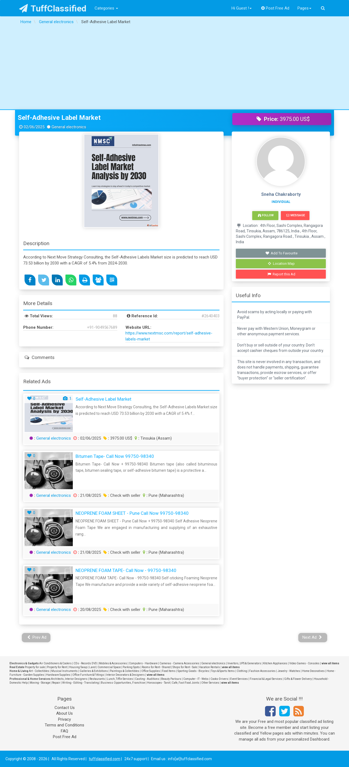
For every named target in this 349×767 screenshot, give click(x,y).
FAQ (64, 731)
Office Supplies (150, 670)
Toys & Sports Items (223, 670)
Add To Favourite (281, 253)
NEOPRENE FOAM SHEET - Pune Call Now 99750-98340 (132, 513)
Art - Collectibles (39, 670)
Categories (106, 8)
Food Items (169, 670)
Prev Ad (37, 637)
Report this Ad (281, 274)
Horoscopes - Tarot (158, 682)
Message (295, 215)
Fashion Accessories (262, 670)
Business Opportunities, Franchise (123, 682)
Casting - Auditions (147, 678)
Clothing (242, 670)
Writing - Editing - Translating (80, 682)
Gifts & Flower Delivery (298, 678)
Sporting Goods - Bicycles (193, 670)
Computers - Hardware (143, 663)
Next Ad (312, 637)
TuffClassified (52, 8)
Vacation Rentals (209, 667)
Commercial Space (109, 667)
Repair (56, 682)
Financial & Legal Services (266, 678)
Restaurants (97, 678)
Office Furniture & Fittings (88, 674)
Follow (266, 215)
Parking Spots (131, 667)
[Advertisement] (174, 68)
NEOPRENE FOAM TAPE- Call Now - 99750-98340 (126, 570)
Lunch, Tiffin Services (120, 678)
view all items (330, 663)
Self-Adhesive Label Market (59, 117)
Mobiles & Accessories (113, 663)
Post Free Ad (275, 8)
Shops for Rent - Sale (185, 667)
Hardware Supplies (58, 674)
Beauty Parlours (171, 678)
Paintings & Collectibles (124, 670)
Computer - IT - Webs (196, 678)
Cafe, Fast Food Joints (185, 682)
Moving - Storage (40, 682)
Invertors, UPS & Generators (244, 663)
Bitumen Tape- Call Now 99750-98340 (115, 456)
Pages (304, 8)
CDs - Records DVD (85, 663)
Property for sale (35, 667)
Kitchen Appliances (275, 663)
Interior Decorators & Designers (125, 674)
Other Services (210, 682)
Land (92, 667)
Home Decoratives (313, 670)
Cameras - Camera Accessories (179, 663)
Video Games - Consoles (304, 663)
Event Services (239, 678)
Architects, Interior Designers (69, 678)
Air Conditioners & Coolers (55, 663)
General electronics (53, 438)
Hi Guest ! (241, 8)
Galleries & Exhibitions (94, 670)
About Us (64, 713)
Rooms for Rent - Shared (156, 667)
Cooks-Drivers (219, 678)
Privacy (64, 719)
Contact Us (65, 707)
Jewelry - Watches (289, 670)
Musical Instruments (64, 670)
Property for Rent (57, 667)
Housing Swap (78, 667)
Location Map (281, 263)
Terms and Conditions (64, 725)
